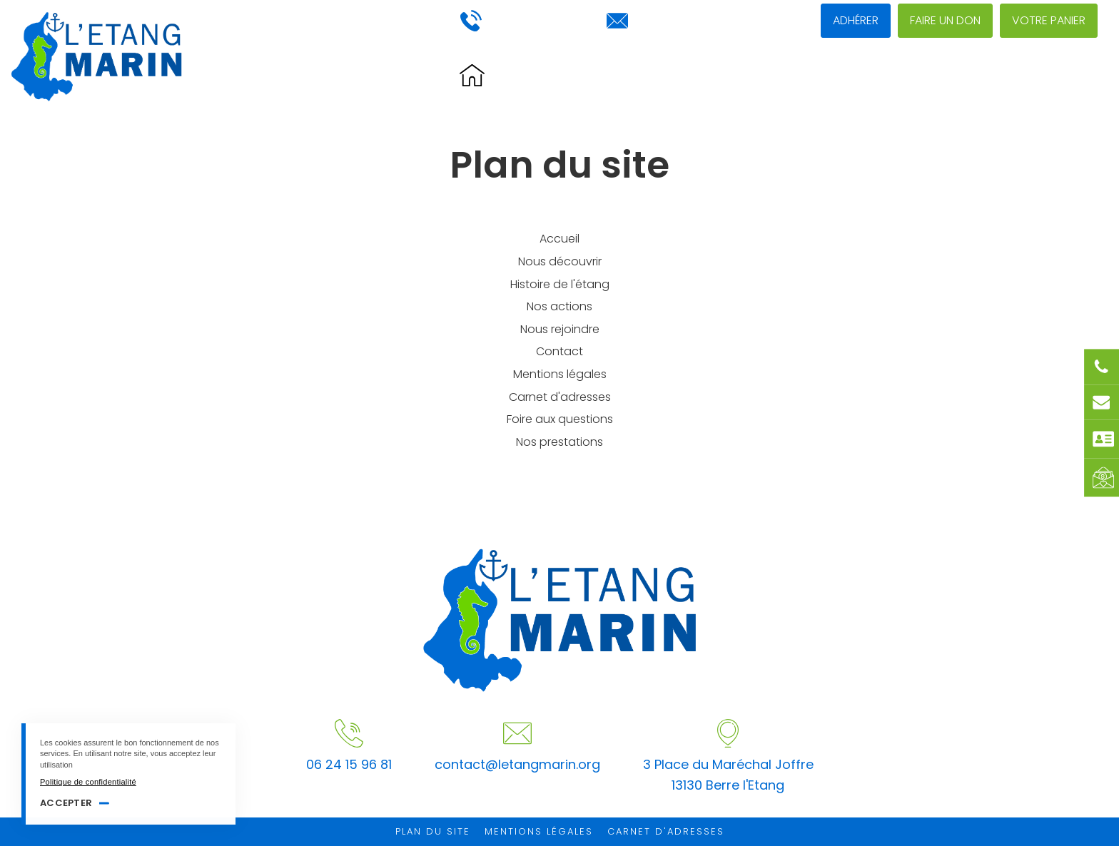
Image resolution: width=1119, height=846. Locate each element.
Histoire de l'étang (568, 76)
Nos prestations (559, 442)
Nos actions (822, 76)
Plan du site (432, 831)
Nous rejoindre (939, 76)
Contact (1042, 76)
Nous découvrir (705, 76)
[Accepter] (218, 737)
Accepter (66, 803)
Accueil (559, 238)
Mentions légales (560, 374)
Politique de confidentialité (88, 782)
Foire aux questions (560, 419)
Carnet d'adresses (560, 397)
